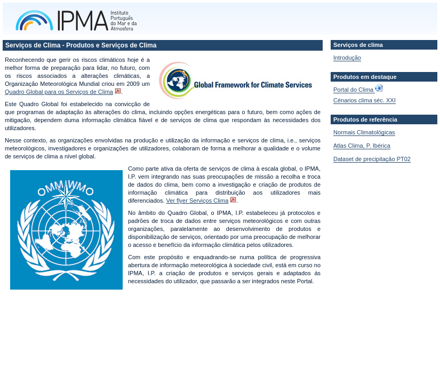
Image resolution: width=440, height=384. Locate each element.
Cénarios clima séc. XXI (364, 100)
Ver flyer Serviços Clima (197, 200)
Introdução (347, 57)
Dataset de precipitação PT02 (372, 159)
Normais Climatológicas (364, 132)
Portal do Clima (354, 89)
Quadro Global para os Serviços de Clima (59, 92)
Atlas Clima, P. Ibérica (361, 145)
